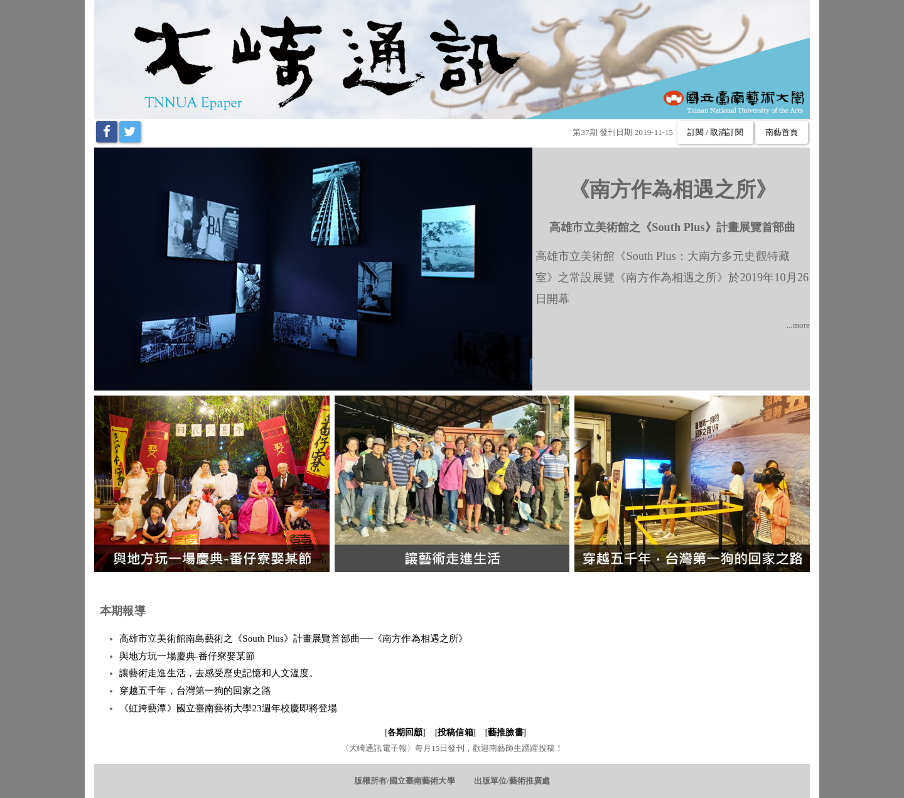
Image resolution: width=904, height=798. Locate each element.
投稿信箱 (455, 732)
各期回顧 (404, 732)
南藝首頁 (781, 132)
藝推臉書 (505, 732)
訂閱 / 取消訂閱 (715, 132)
